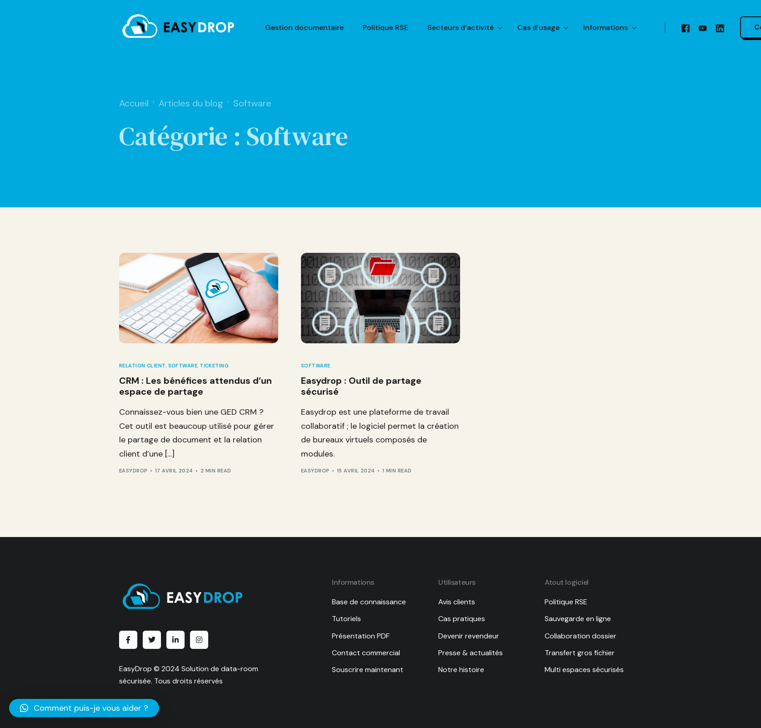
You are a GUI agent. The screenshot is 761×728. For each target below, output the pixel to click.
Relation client (142, 365)
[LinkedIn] (720, 28)
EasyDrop (133, 470)
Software (183, 365)
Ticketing (214, 365)
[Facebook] (685, 28)
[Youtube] (702, 28)
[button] (84, 708)
